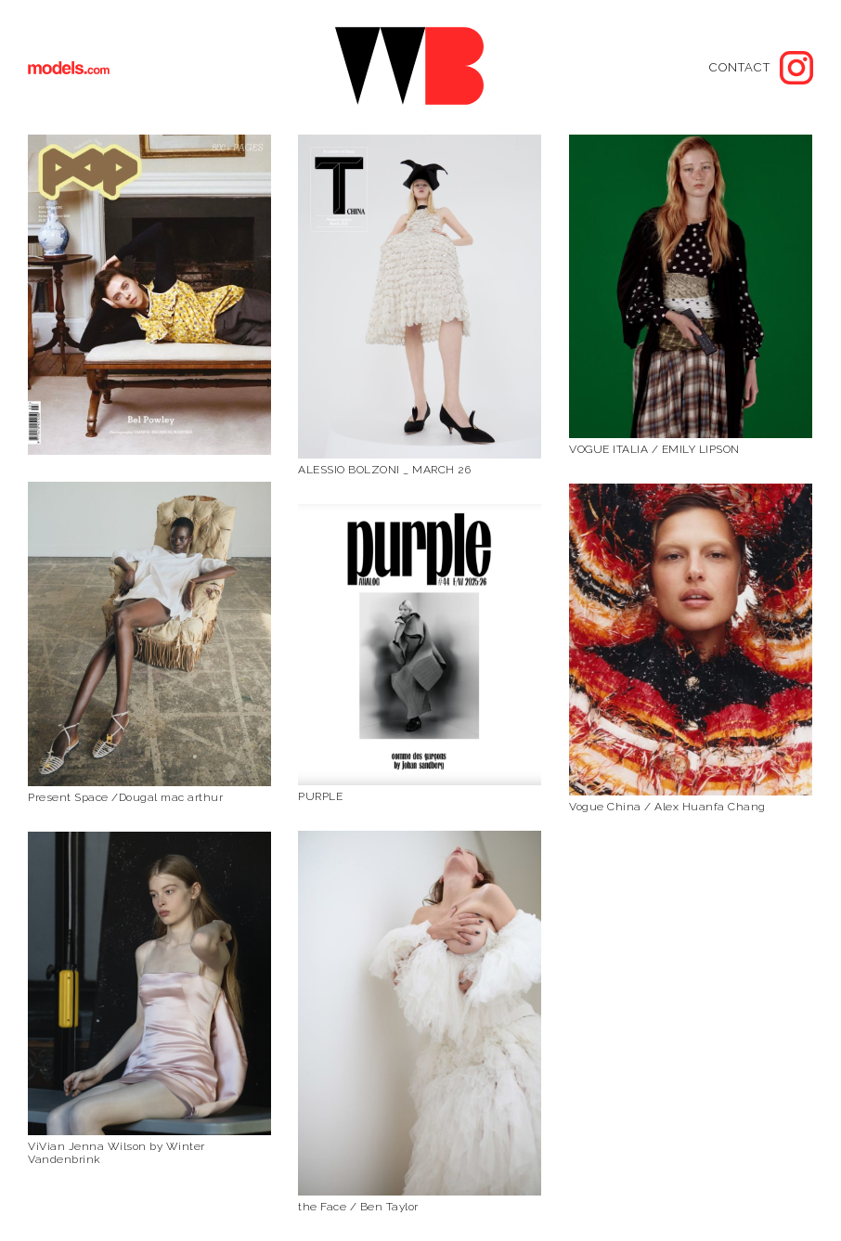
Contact (739, 67)
